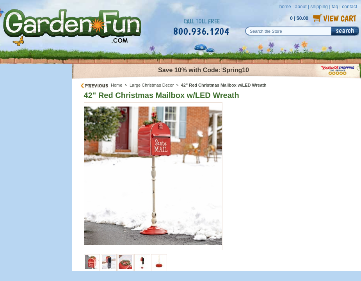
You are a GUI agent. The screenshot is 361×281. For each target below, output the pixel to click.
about (300, 6)
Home (116, 85)
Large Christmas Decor (152, 85)
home (285, 6)
